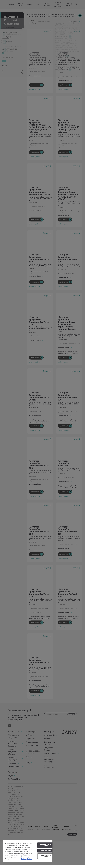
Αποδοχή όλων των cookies (46, 845)
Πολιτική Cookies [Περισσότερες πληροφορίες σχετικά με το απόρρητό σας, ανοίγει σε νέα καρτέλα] (26, 859)
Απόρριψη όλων (46, 850)
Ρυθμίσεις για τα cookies (46, 856)
